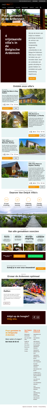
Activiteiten (11, 7)
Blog (37, 7)
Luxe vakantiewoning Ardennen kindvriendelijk (36, 393)
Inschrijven (40, 268)
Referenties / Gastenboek (27, 335)
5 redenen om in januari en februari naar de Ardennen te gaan (37, 375)
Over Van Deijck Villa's (27, 338)
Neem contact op (19, 256)
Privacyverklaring (42, 406)
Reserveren (25, 7)
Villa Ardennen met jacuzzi (37, 369)
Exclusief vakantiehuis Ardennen (36, 365)
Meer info (32, 78)
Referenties (42, 1)
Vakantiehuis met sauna (37, 335)
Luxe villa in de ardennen (36, 380)
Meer (16, 108)
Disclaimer (35, 406)
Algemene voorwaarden (27, 406)
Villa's (4, 7)
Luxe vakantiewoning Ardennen (36, 388)
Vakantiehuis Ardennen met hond (36, 352)
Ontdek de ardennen (26, 342)
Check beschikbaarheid (35, 256)
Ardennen (34, 1)
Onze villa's (26, 345)
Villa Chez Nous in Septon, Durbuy (35, 164)
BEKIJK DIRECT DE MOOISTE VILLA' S (11, 24)
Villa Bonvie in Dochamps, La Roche (36, 114)
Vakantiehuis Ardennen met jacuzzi (36, 357)
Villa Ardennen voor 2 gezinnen (36, 342)
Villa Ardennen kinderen (36, 398)
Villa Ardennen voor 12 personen (37, 361)
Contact (32, 7)
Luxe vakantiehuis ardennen (37, 383)
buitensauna (7, 240)
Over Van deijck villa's (25, 1)
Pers (31, 132)
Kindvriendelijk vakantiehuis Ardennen (36, 347)
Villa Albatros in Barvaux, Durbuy (8, 142)
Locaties (18, 7)
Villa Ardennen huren (36, 338)
